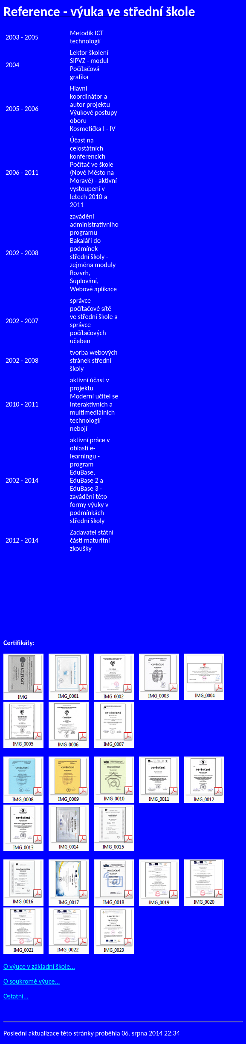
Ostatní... (16, 996)
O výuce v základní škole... (39, 966)
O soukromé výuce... (31, 981)
